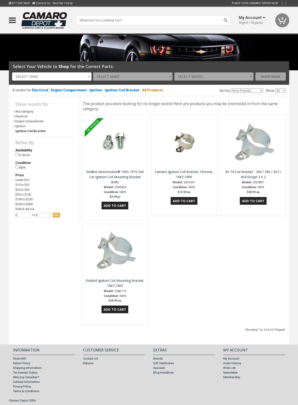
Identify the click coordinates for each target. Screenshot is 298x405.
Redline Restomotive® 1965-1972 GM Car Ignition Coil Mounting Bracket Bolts (115, 177)
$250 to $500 (24, 204)
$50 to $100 (23, 194)
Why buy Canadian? (26, 377)
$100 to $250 (24, 199)
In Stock (22, 155)
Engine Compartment (69, 90)
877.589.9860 (19, 3)
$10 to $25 (22, 185)
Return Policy (21, 363)
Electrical (40, 90)
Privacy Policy (22, 386)
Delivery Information (26, 382)
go (56, 215)
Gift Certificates (163, 363)
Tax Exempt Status (25, 372)
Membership (231, 377)
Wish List (229, 368)
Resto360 (19, 358)
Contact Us (41, 3)
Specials (159, 368)
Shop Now (270, 76)
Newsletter (230, 372)
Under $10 (22, 180)
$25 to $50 (22, 189)
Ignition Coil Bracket (122, 90)
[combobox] (51, 76)
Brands (158, 358)
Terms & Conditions (26, 391)
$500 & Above (24, 209)
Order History (232, 363)
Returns (88, 363)
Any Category (24, 111)
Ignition (95, 90)
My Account (231, 358)
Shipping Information (27, 368)
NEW (20, 167)
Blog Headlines (163, 372)
